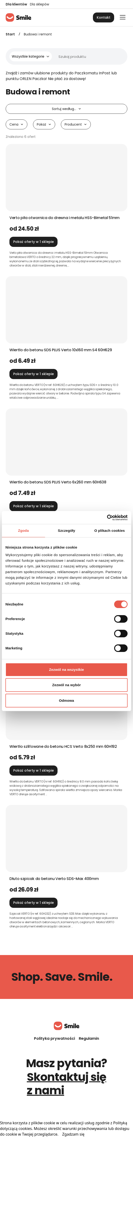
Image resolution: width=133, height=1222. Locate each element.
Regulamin (89, 1038)
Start (10, 34)
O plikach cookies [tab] (109, 531)
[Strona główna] (18, 17)
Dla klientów (16, 4)
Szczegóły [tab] (66, 531)
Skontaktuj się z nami (66, 1084)
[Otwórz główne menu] (122, 17)
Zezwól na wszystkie (66, 670)
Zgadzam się (73, 1134)
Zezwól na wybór (66, 685)
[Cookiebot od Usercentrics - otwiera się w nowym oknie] (107, 518)
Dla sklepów (39, 4)
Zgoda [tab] (23, 531)
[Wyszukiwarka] (72, 56)
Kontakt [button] (103, 17)
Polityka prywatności (54, 1038)
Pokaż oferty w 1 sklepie (33, 241)
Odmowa (66, 700)
